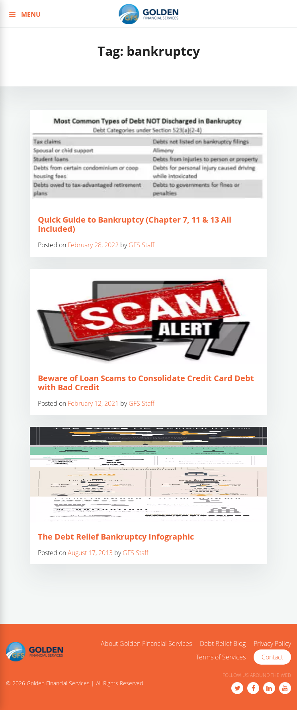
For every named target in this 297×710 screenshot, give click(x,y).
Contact (272, 657)
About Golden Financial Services (146, 644)
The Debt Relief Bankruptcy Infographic (116, 536)
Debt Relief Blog (223, 644)
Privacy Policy (272, 644)
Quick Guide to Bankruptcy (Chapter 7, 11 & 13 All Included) (134, 224)
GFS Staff (141, 245)
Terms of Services (221, 657)
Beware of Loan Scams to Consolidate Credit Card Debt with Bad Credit (146, 383)
